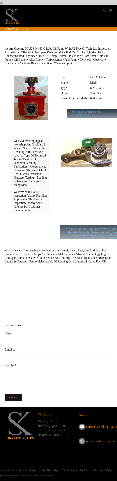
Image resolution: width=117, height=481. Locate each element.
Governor (98, 59)
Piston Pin (75, 56)
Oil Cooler (20, 59)
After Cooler (36, 59)
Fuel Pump (70, 59)
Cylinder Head (94, 52)
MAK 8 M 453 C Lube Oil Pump (44, 48)
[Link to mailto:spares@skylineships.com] (82, 427)
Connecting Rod (14, 56)
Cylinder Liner (35, 56)
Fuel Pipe (46, 63)
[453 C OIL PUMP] (30, 98)
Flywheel (85, 59)
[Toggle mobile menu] (110, 10)
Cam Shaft (89, 56)
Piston (63, 56)
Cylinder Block (29, 63)
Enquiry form (13, 325)
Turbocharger (54, 59)
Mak (7, 250)
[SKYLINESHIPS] (20, 425)
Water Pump (61, 63)
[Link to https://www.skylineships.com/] (82, 441)
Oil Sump (51, 56)
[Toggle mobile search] (104, 10)
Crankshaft (11, 63)
